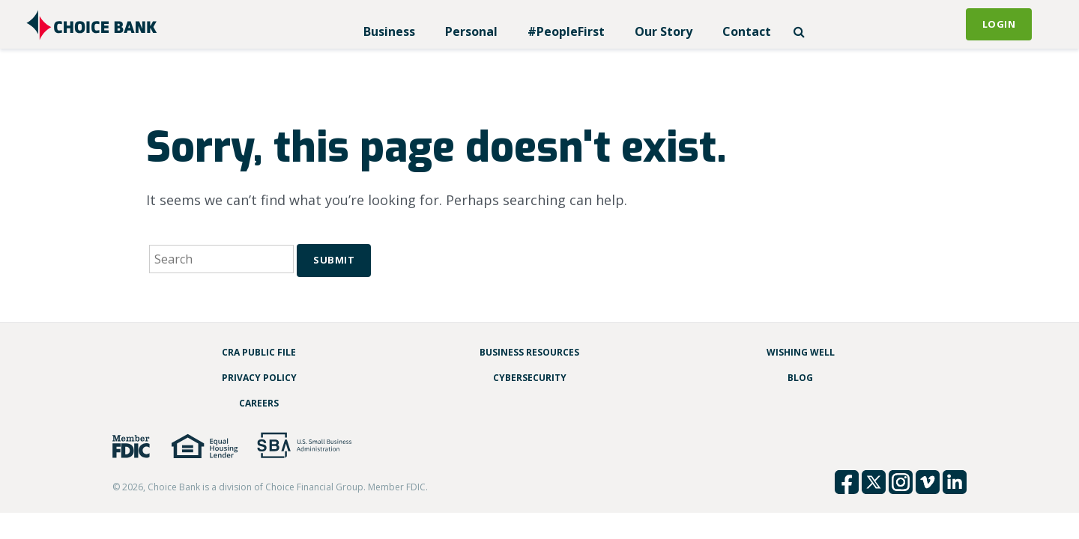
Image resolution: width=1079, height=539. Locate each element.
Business (389, 31)
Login (999, 24)
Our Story (663, 31)
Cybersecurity (529, 377)
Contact (746, 31)
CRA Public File (259, 352)
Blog (800, 377)
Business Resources (529, 352)
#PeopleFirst (566, 31)
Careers (259, 403)
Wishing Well (801, 352)
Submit (333, 260)
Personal (471, 31)
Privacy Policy (259, 377)
